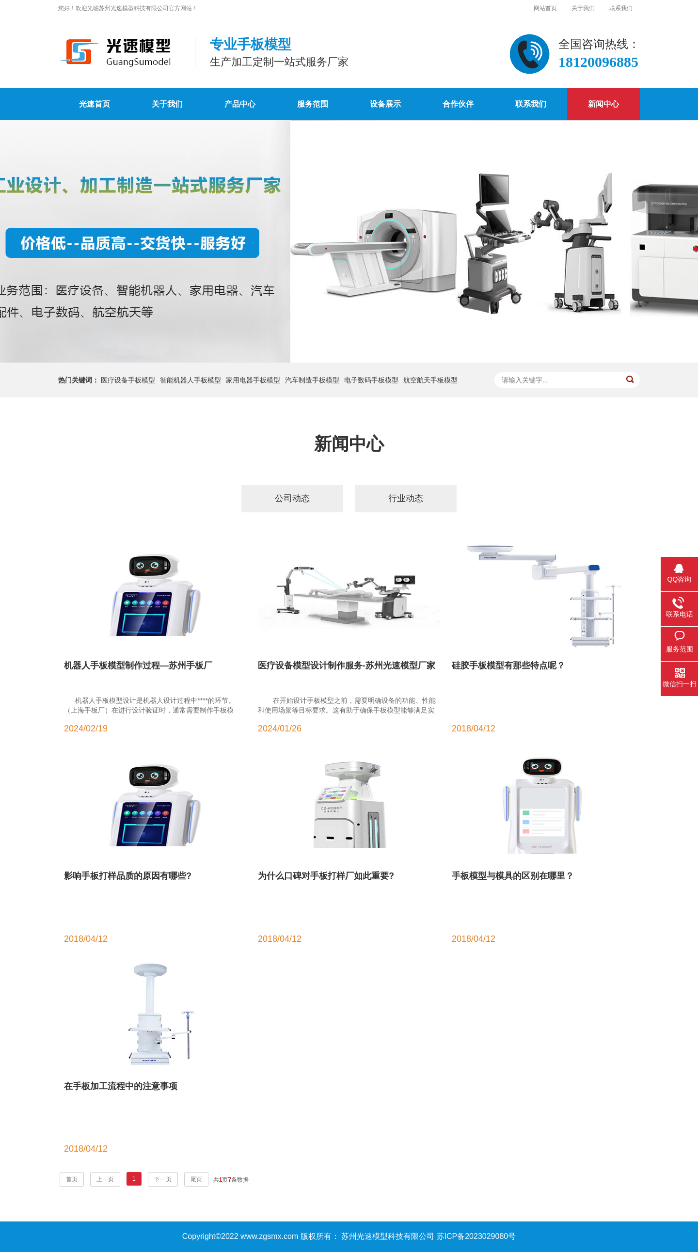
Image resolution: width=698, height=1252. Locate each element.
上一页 (105, 1179)
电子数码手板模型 (371, 380)
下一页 (163, 1179)
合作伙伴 (458, 104)
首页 (72, 1179)
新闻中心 (603, 104)
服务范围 (312, 104)
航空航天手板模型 (430, 380)
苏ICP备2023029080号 (476, 1236)
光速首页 (94, 104)
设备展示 (385, 104)
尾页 (196, 1179)
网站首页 (545, 8)
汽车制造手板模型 (312, 380)
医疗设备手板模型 (128, 380)
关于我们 (583, 8)
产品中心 (239, 104)
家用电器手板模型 (253, 380)
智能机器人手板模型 (190, 380)
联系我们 (621, 8)
